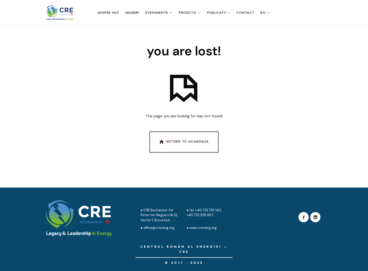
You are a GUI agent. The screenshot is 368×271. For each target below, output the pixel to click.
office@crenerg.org (159, 228)
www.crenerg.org (203, 228)
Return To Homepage (183, 142)
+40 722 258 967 (200, 215)
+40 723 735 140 (207, 210)
